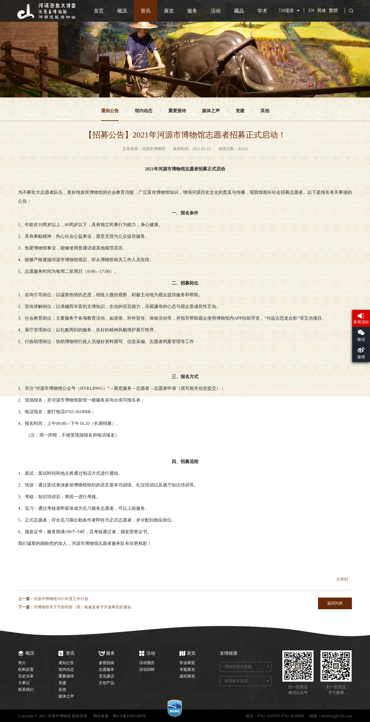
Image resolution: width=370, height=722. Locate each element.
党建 (240, 110)
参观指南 (106, 663)
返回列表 (335, 603)
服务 (192, 11)
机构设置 (26, 669)
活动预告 (147, 663)
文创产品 (106, 683)
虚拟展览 (187, 676)
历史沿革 (26, 676)
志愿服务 (106, 669)
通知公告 (110, 110)
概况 (122, 11)
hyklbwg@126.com (336, 716)
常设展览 (187, 663)
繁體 (333, 10)
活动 (216, 11)
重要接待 (177, 110)
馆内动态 (143, 110)
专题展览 (187, 669)
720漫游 (286, 10)
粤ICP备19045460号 (129, 716)
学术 (262, 11)
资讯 (145, 11)
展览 (169, 11)
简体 (321, 10)
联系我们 (26, 689)
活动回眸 (147, 669)
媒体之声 (211, 110)
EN (311, 10)
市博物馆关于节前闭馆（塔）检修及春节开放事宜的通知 (82, 607)
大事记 (24, 683)
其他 (264, 110)
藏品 (239, 11)
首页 (99, 11)
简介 (22, 663)
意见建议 (106, 676)
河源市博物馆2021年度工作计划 (61, 599)
